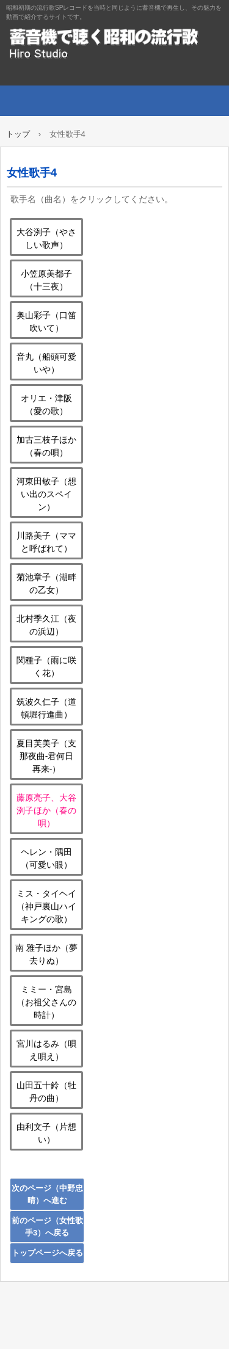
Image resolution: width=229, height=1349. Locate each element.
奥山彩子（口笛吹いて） (46, 321)
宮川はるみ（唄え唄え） (46, 1050)
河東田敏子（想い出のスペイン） (46, 494)
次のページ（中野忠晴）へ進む (47, 1194)
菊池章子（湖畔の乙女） (46, 583)
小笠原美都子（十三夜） (46, 280)
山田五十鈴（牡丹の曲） (46, 1091)
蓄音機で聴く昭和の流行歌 (114, 42)
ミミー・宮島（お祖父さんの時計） (46, 1002)
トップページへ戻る (47, 1252)
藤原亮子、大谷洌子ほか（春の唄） (46, 810)
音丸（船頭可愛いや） (46, 363)
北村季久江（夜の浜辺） (46, 625)
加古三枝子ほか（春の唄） (46, 446)
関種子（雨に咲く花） (46, 666)
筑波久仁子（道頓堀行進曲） (46, 708)
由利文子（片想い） (46, 1133)
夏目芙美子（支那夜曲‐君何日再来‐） (46, 756)
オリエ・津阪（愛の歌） (46, 404)
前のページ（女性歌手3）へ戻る (47, 1226)
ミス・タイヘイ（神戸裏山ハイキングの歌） (46, 906)
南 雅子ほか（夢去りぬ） (46, 954)
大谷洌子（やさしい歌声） (46, 238)
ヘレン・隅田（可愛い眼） (46, 858)
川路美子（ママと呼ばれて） (46, 542)
